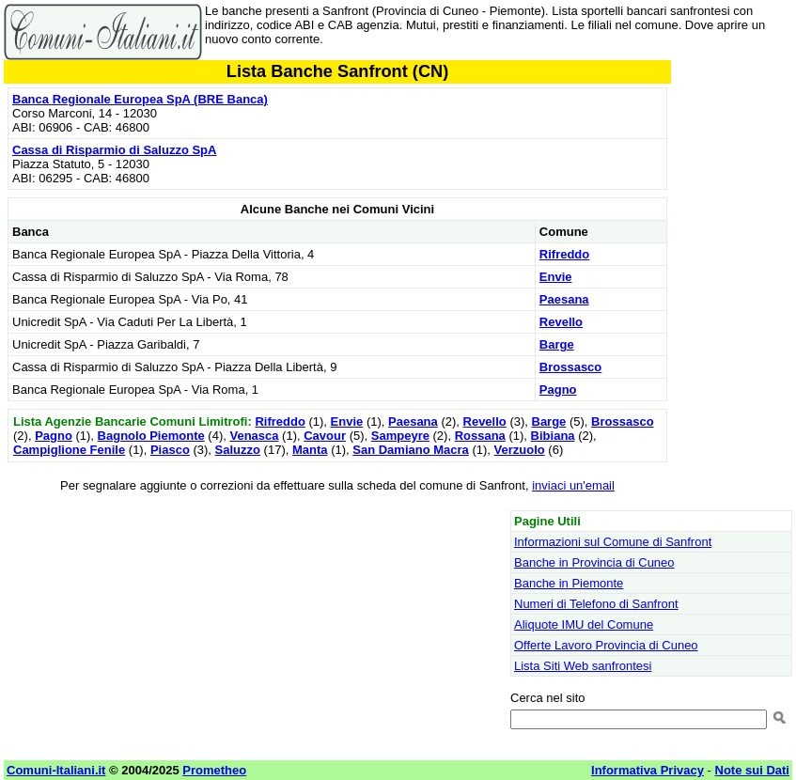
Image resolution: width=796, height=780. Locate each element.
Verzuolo (519, 450)
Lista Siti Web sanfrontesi (582, 666)
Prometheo (214, 770)
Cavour (325, 436)
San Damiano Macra (410, 450)
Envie (555, 277)
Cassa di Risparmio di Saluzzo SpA (114, 150)
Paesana (564, 299)
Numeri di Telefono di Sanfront (596, 604)
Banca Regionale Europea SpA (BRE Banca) (140, 99)
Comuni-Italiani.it (56, 770)
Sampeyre (400, 436)
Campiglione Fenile (69, 450)
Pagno (558, 389)
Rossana (480, 436)
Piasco (170, 450)
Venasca (253, 436)
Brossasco (570, 367)
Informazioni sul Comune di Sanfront (612, 542)
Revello (561, 322)
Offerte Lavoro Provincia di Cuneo (606, 645)
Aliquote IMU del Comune (583, 624)
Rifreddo (564, 254)
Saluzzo (237, 450)
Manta (310, 450)
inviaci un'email (573, 485)
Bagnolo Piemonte (151, 436)
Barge (556, 344)
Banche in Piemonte (568, 583)
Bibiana (553, 436)
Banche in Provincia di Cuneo (594, 562)
